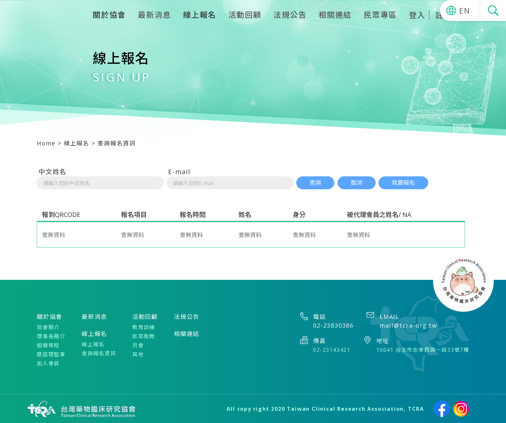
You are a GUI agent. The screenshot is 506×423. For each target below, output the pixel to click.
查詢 (315, 182)
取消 (356, 182)
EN (464, 10)
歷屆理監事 (51, 354)
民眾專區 (380, 14)
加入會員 (48, 363)
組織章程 (48, 345)
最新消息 (154, 14)
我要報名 (403, 182)
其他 (138, 354)
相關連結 (335, 14)
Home (46, 143)
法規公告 (290, 14)
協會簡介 (48, 326)
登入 (417, 15)
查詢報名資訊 (99, 353)
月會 (138, 345)
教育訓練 (143, 326)
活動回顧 (244, 14)
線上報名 (76, 143)
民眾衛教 (143, 335)
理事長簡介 (51, 335)
